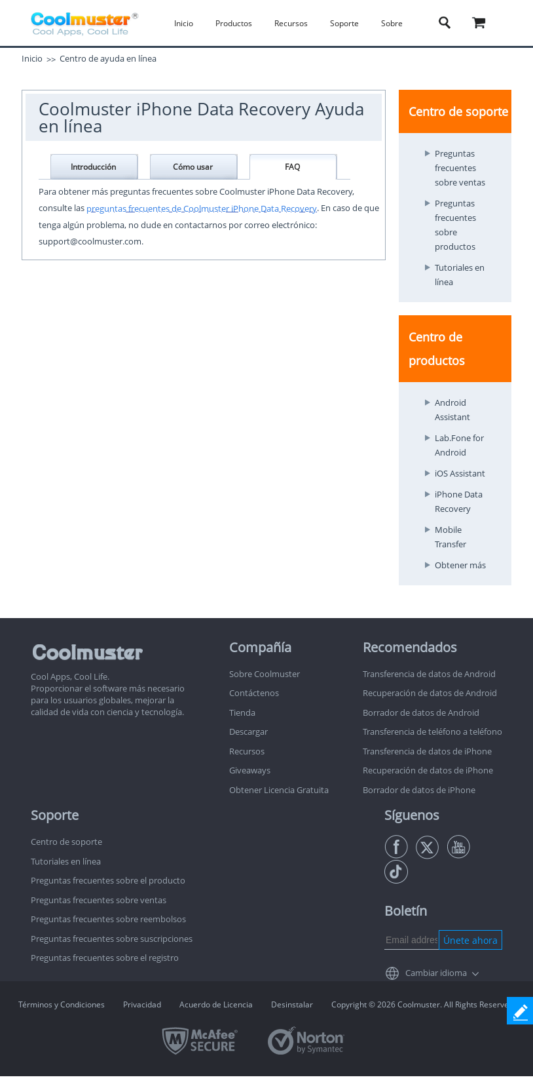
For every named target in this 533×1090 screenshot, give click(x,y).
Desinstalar (292, 1004)
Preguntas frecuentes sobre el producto (108, 880)
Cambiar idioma (436, 973)
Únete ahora (470, 940)
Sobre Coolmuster (264, 674)
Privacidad (142, 1004)
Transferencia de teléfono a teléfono (432, 731)
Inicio (183, 23)
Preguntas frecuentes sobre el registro (105, 957)
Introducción (93, 166)
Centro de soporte (66, 841)
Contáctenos (254, 693)
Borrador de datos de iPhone (419, 790)
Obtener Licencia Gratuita (279, 790)
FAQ (292, 166)
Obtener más (460, 565)
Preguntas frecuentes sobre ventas (460, 167)
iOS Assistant (460, 473)
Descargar (248, 731)
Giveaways (249, 770)
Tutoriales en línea (66, 861)
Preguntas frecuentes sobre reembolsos (108, 919)
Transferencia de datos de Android (429, 674)
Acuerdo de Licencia (216, 1004)
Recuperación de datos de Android (430, 693)
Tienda (242, 712)
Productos (233, 23)
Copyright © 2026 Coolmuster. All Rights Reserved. (423, 1004)
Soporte (344, 23)
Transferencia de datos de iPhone (427, 751)
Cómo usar (193, 166)
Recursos (291, 23)
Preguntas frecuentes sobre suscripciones (112, 938)
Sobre (392, 23)
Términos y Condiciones (61, 1004)
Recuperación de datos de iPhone (428, 770)
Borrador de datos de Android (421, 712)
